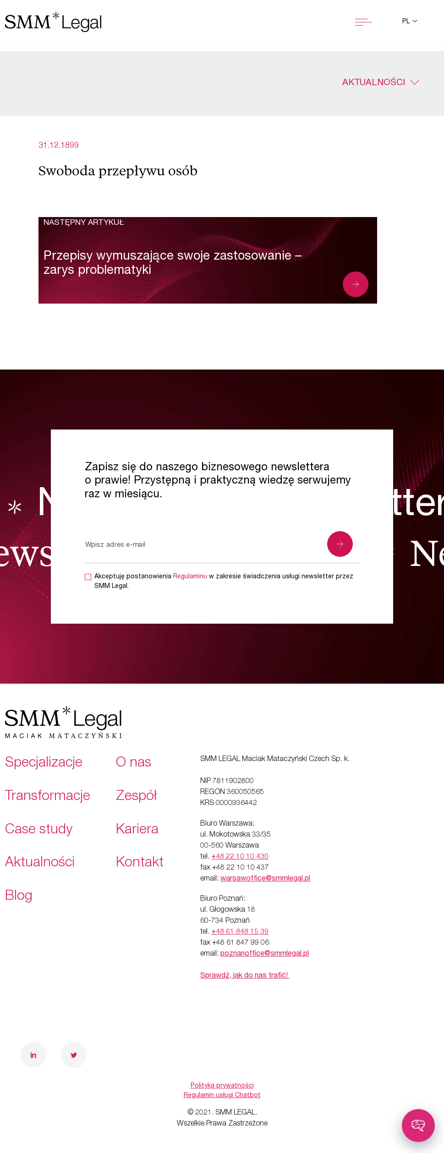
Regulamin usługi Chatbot (222, 1096)
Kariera (137, 831)
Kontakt (140, 863)
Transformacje (47, 797)
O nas (133, 764)
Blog (19, 897)
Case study (38, 831)
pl (406, 22)
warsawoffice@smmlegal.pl (265, 879)
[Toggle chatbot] (418, 1125)
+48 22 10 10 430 (240, 857)
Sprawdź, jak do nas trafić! (245, 976)
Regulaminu (190, 577)
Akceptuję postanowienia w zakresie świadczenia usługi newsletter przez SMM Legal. (223, 582)
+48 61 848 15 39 (240, 932)
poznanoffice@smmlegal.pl (264, 954)
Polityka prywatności (222, 1086)
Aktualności (373, 83)
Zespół (136, 797)
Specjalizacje (43, 764)
